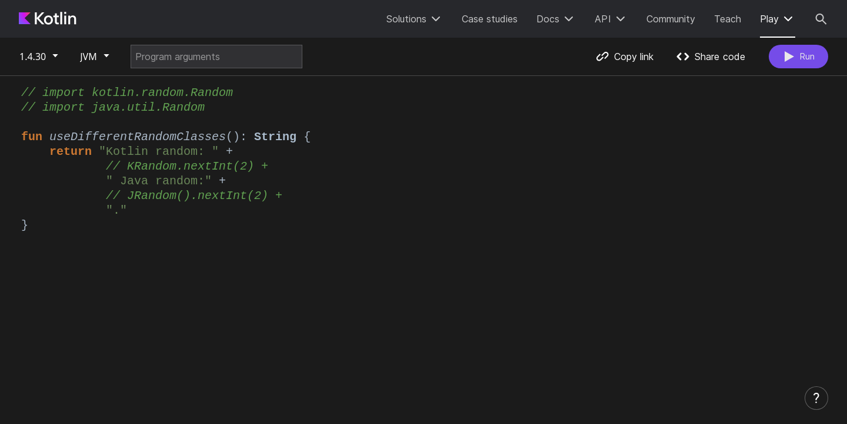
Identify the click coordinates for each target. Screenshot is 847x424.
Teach (727, 19)
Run (796, 56)
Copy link (621, 56)
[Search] (821, 19)
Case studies (490, 19)
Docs (556, 19)
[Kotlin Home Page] (48, 19)
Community (670, 19)
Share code (707, 56)
